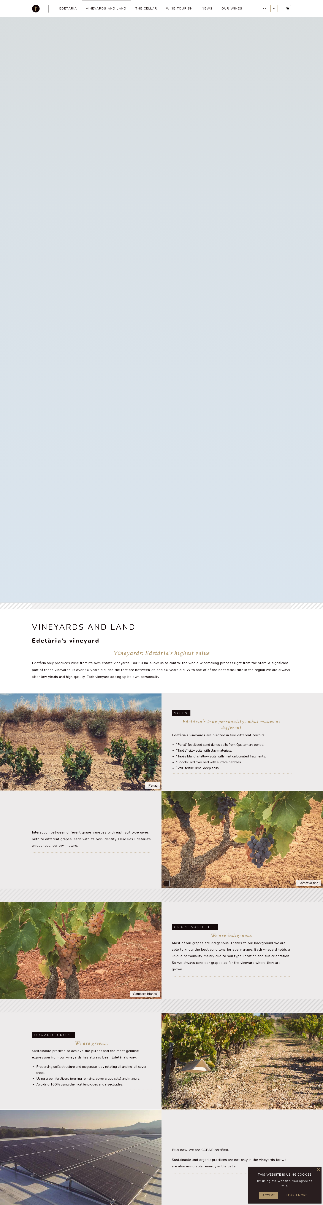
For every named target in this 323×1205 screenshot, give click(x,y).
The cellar (146, 8)
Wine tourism (179, 8)
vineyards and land (106, 8)
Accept (268, 1195)
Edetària (68, 8)
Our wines (232, 8)
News (207, 8)
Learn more (297, 1195)
